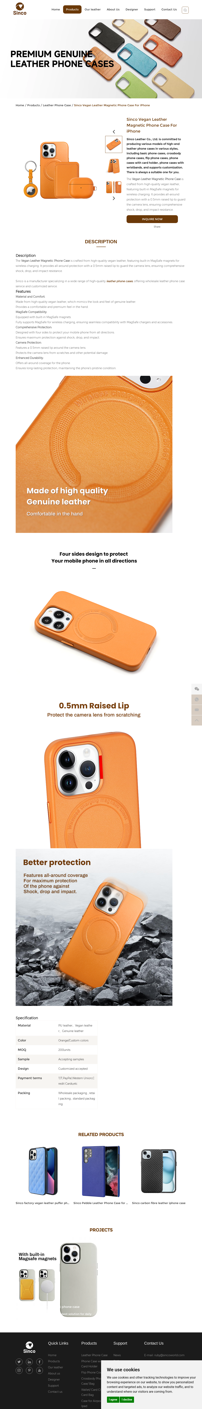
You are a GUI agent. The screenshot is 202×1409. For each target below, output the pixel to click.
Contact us (55, 1392)
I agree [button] (113, 1399)
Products (70, 10)
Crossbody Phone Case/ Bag (92, 1381)
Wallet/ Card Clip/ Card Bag (92, 1392)
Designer (129, 10)
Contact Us (166, 10)
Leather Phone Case (57, 105)
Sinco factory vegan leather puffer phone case (43, 1203)
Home (53, 10)
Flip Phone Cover (92, 1372)
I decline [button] (127, 1399)
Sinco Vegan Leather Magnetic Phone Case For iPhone (112, 105)
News (117, 1355)
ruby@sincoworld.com (169, 1355)
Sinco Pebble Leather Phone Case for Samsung (101, 1203)
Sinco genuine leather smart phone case (49, 1306)
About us (54, 1373)
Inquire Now (156, 219)
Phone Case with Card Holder (92, 1364)
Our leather (90, 10)
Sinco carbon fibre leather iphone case (159, 1203)
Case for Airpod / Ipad (92, 1403)
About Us (110, 10)
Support (147, 10)
